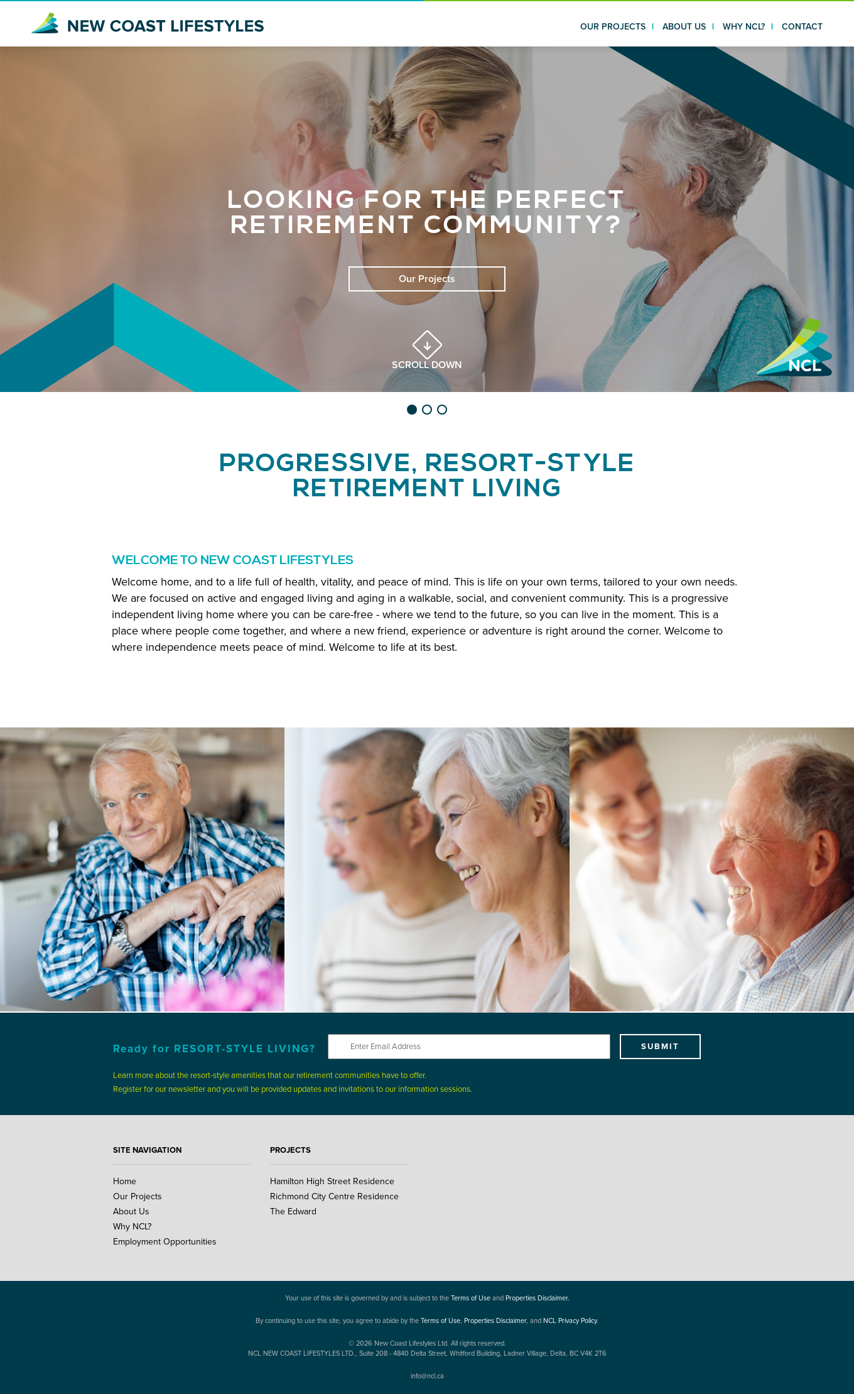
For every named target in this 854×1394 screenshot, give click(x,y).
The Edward (293, 1211)
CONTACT (802, 26)
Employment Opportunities (165, 1241)
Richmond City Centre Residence (334, 1196)
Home (124, 1181)
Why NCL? (132, 1226)
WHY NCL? (744, 26)
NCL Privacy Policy (570, 1321)
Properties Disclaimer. (537, 1298)
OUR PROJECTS (613, 26)
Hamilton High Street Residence (332, 1181)
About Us (131, 1211)
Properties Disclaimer (495, 1321)
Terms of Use (470, 1298)
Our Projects (137, 1196)
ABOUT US (684, 26)
